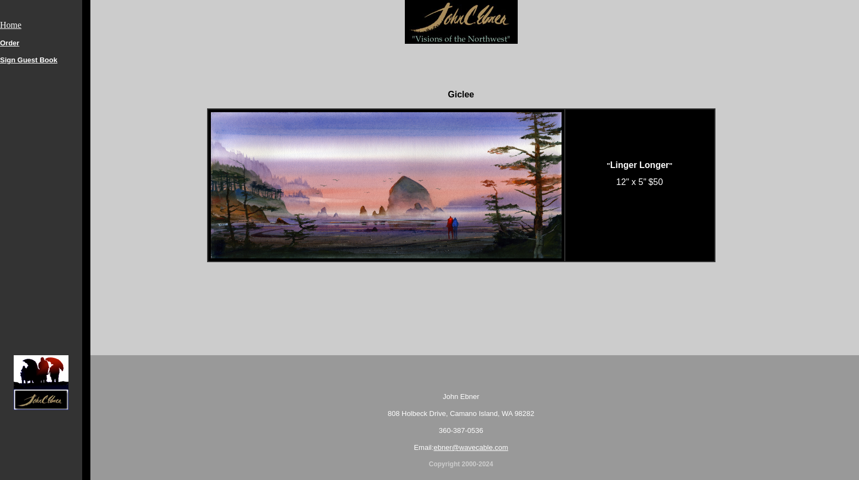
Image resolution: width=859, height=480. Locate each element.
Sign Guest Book (29, 60)
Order (9, 43)
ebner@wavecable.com (471, 447)
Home (10, 25)
